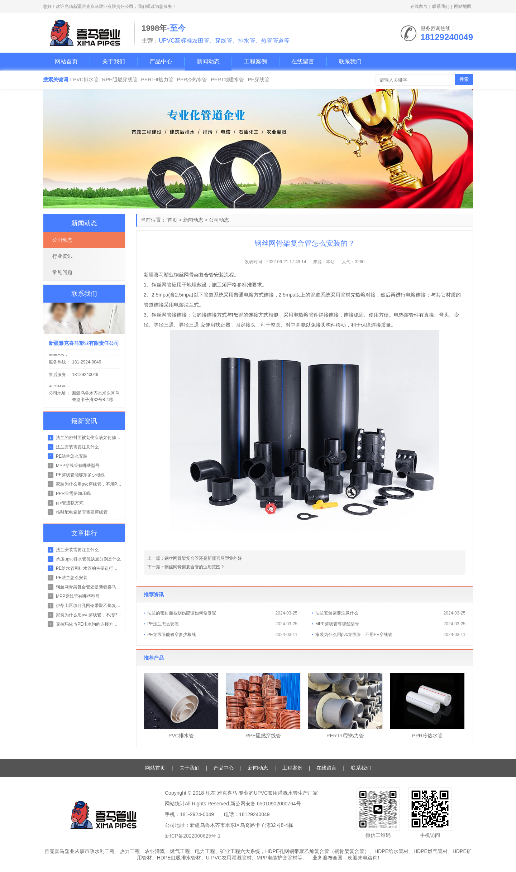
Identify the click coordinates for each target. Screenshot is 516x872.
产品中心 (160, 61)
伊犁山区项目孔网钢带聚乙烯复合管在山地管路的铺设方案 (88, 605)
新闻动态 (208, 61)
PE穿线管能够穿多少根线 (171, 634)
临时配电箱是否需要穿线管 (82, 512)
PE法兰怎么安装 (163, 623)
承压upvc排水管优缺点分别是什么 (88, 559)
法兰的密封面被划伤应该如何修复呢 (181, 613)
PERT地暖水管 (227, 79)
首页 (172, 220)
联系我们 (440, 6)
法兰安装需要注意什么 (336, 613)
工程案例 (255, 61)
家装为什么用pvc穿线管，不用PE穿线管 (353, 634)
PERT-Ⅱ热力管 (157, 79)
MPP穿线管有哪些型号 (337, 623)
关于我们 (113, 61)
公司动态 (219, 220)
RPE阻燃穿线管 (120, 79)
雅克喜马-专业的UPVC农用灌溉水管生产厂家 (267, 793)
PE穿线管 (258, 79)
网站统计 (175, 803)
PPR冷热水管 (192, 79)
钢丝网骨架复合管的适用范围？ (194, 566)
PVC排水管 (86, 79)
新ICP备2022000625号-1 (193, 836)
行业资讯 (62, 256)
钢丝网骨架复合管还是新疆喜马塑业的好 (203, 558)
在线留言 (418, 6)
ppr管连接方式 (69, 502)
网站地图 (462, 6)
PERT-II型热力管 (345, 735)
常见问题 (62, 272)
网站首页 (66, 61)
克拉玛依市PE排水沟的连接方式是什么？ (88, 624)
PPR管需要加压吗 (73, 493)
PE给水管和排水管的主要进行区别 (88, 568)
